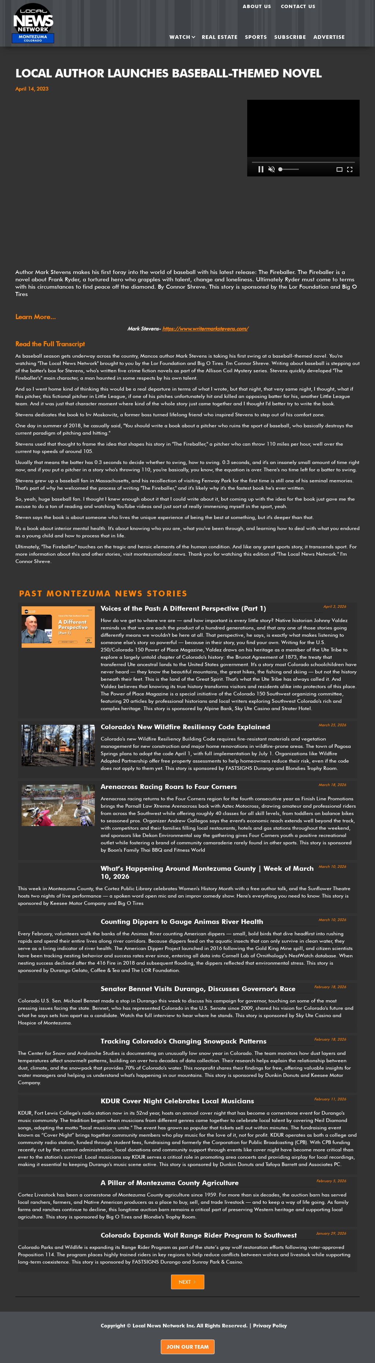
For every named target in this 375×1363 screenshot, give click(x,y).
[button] (180, 37)
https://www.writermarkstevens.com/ (205, 329)
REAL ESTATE (220, 37)
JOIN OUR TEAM (188, 1347)
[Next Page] (187, 1282)
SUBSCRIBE (290, 37)
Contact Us (298, 6)
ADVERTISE (329, 37)
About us (257, 6)
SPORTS (256, 37)
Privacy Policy (270, 1326)
